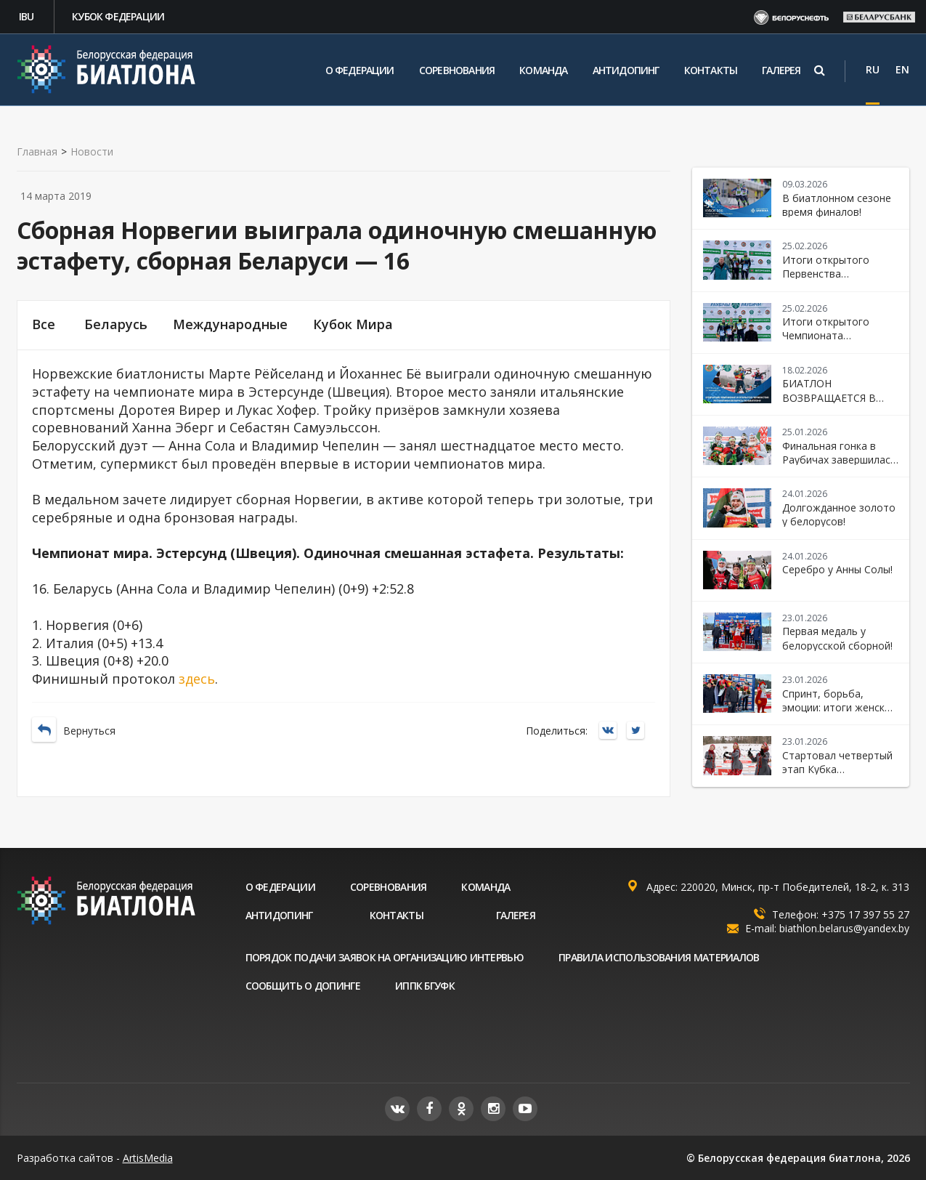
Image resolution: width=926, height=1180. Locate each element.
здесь (197, 678)
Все (43, 324)
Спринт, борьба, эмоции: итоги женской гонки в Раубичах (839, 708)
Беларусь (115, 324)
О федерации (359, 70)
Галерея (781, 70)
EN (902, 69)
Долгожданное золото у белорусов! (838, 514)
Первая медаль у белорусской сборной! (837, 638)
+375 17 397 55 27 (865, 914)
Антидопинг (626, 70)
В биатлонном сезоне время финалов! (836, 205)
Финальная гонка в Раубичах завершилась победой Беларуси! (839, 460)
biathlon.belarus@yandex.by (844, 928)
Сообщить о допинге (302, 986)
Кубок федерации (118, 16)
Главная (37, 151)
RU (873, 69)
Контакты (711, 70)
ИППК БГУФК (425, 986)
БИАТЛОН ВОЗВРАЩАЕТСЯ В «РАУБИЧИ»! (829, 397)
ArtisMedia (148, 1158)
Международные (230, 324)
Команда (543, 70)
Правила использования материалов (659, 957)
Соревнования (457, 70)
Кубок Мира (353, 324)
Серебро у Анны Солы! (837, 569)
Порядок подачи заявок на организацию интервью (384, 957)
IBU (26, 16)
